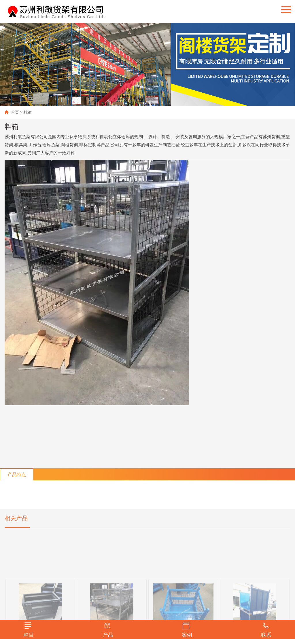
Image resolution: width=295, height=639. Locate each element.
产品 (108, 630)
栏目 (29, 630)
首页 (12, 112)
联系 (266, 630)
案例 (187, 630)
